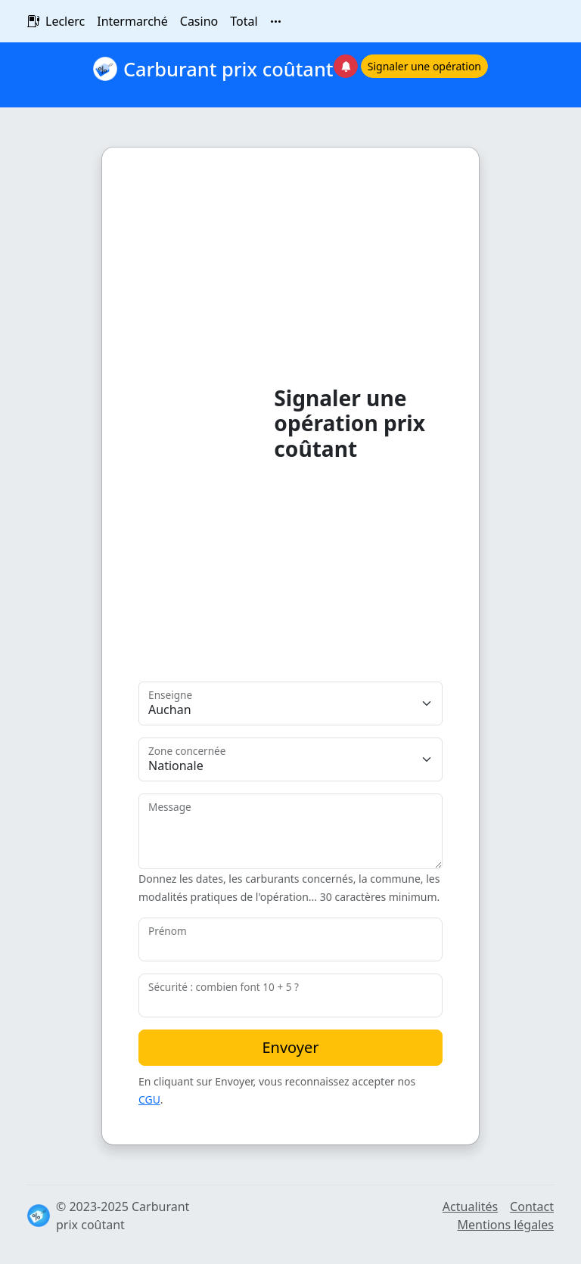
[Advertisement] (206, 418)
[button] (411, 74)
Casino (199, 21)
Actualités (470, 1206)
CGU (149, 1099)
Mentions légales (505, 1224)
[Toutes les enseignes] (276, 21)
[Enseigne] (290, 703)
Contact (532, 1206)
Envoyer (290, 1047)
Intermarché (132, 21)
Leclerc (65, 21)
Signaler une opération (424, 66)
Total (243, 21)
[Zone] (290, 759)
